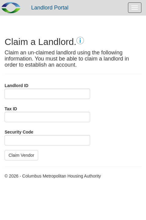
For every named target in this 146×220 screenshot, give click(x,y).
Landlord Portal (49, 8)
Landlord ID (16, 85)
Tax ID (11, 108)
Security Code (19, 132)
